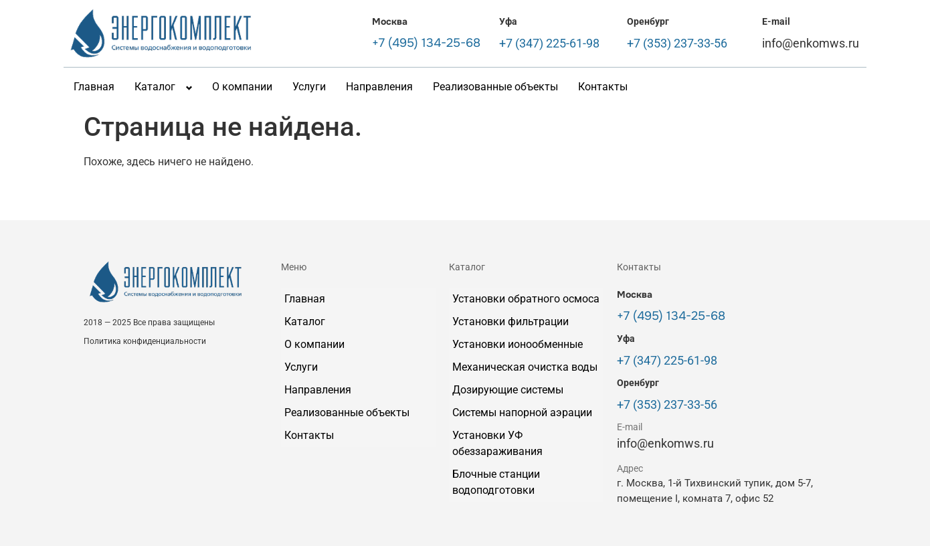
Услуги (309, 86)
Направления (379, 86)
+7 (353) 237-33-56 (677, 43)
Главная (94, 86)
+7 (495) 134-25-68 (426, 42)
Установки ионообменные (517, 344)
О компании (242, 86)
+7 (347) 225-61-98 (549, 43)
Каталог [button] (154, 86)
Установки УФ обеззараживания (497, 443)
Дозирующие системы (507, 389)
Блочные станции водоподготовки (496, 482)
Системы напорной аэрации (522, 412)
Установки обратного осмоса (525, 298)
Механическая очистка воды (524, 367)
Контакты (603, 86)
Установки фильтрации (510, 321)
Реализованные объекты (495, 86)
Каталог (304, 321)
